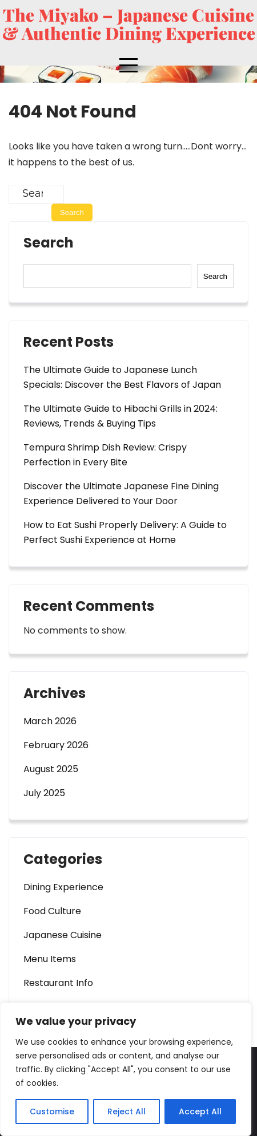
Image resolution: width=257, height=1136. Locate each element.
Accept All (200, 1111)
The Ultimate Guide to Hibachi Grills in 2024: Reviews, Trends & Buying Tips (120, 416)
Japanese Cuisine (62, 935)
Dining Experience (63, 887)
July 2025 (44, 793)
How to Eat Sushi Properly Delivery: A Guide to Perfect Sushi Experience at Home (125, 532)
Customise (52, 1111)
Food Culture (52, 911)
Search (48, 244)
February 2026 (56, 745)
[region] (125, 1069)
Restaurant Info (58, 982)
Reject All (126, 1111)
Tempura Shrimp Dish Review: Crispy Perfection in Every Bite (105, 455)
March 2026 (50, 721)
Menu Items (49, 958)
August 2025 (50, 769)
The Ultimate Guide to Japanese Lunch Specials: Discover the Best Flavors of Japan (122, 377)
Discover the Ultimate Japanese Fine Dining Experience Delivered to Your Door (121, 494)
